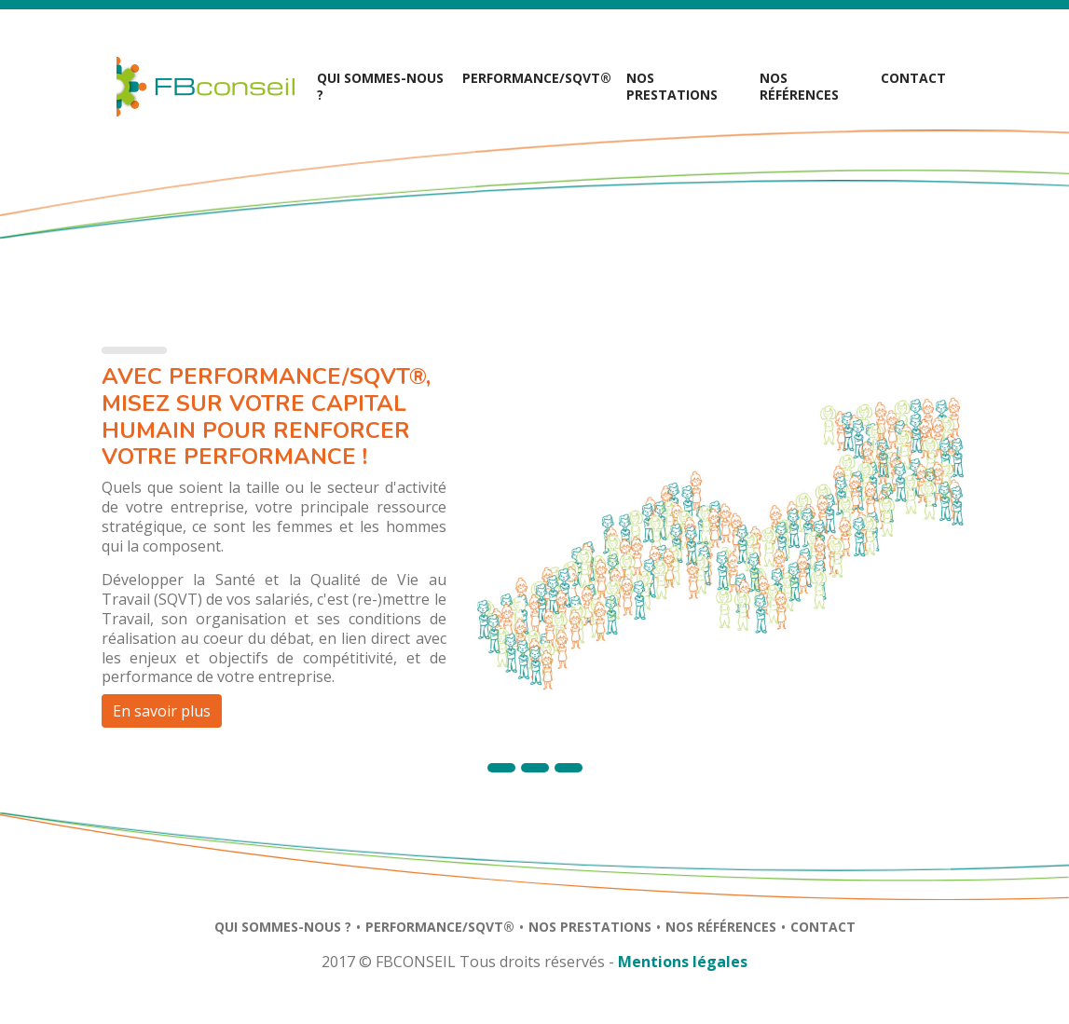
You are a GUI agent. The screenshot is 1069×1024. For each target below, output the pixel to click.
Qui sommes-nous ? (380, 86)
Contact (913, 78)
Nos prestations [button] (672, 86)
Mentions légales (682, 961)
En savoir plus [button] (162, 711)
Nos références (799, 86)
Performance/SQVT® (439, 926)
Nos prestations (589, 926)
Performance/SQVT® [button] (536, 78)
